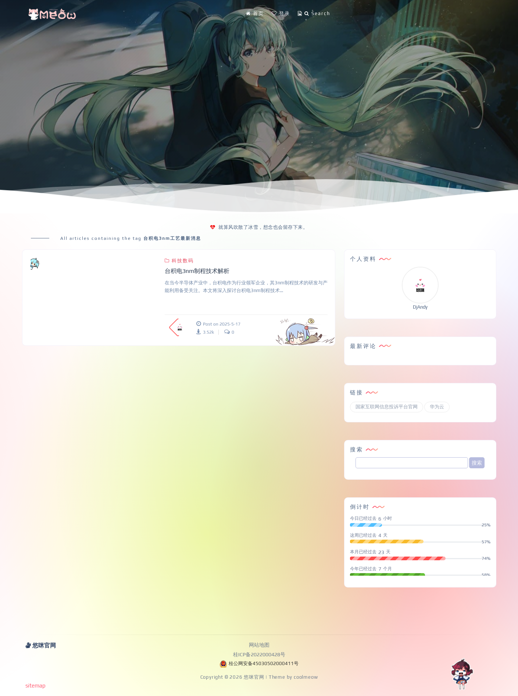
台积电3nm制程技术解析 (196, 270)
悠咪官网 (254, 677)
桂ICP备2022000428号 (259, 654)
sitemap (35, 685)
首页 (255, 13)
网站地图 (259, 645)
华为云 (437, 406)
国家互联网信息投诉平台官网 (387, 406)
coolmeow (306, 677)
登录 (281, 13)
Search (314, 13)
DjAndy (420, 307)
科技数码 (178, 260)
